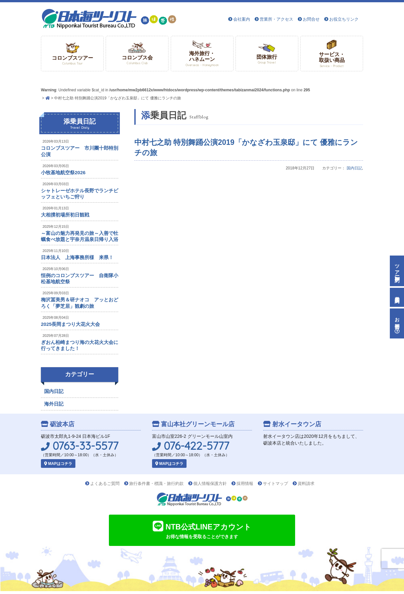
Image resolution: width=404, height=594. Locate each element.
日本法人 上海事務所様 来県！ (77, 257)
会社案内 (241, 19)
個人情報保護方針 (210, 483)
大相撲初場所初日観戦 (65, 214)
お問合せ (311, 19)
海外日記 (53, 404)
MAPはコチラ (58, 463)
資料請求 (306, 483)
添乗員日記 (79, 124)
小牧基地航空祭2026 (63, 172)
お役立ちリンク (344, 19)
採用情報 (244, 483)
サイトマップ (275, 483)
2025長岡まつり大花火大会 (70, 324)
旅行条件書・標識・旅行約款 (156, 483)
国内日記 (354, 168)
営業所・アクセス (276, 19)
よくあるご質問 (105, 483)
